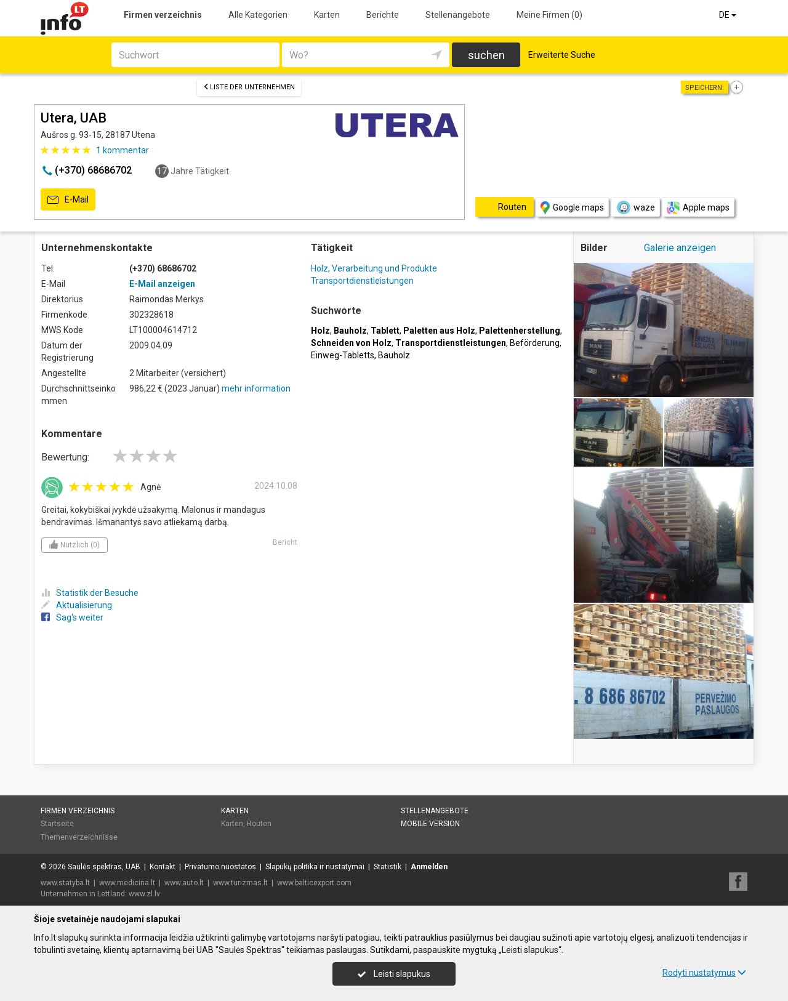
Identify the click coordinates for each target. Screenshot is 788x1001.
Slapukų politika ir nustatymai (314, 866)
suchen (486, 55)
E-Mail (68, 200)
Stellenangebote (457, 15)
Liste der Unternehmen (249, 87)
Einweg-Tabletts (342, 355)
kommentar (122, 150)
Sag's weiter (72, 617)
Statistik (387, 866)
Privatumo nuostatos (220, 866)
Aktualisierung (76, 605)
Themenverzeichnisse (79, 837)
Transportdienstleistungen (362, 281)
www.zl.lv (144, 894)
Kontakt (162, 866)
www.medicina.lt (127, 882)
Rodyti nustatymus (704, 973)
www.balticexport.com (314, 882)
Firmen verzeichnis (163, 15)
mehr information (256, 388)
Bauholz (394, 355)
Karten (327, 15)
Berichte (382, 15)
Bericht (285, 542)
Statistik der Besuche (90, 593)
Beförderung (535, 343)
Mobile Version (430, 823)
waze (635, 207)
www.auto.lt (184, 882)
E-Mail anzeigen (162, 284)
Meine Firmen (549, 15)
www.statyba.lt (65, 882)
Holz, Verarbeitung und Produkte (374, 268)
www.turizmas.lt (240, 882)
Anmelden (429, 866)
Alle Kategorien (257, 15)
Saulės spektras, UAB (104, 866)
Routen (259, 823)
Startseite (57, 823)
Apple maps (698, 207)
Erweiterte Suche (561, 55)
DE (728, 15)
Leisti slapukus (394, 974)
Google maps (572, 207)
